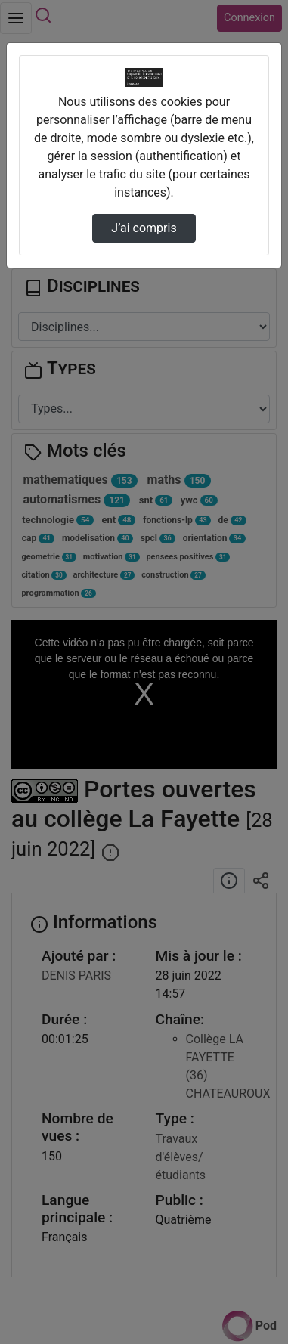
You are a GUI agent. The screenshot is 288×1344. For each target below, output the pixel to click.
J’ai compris (143, 228)
